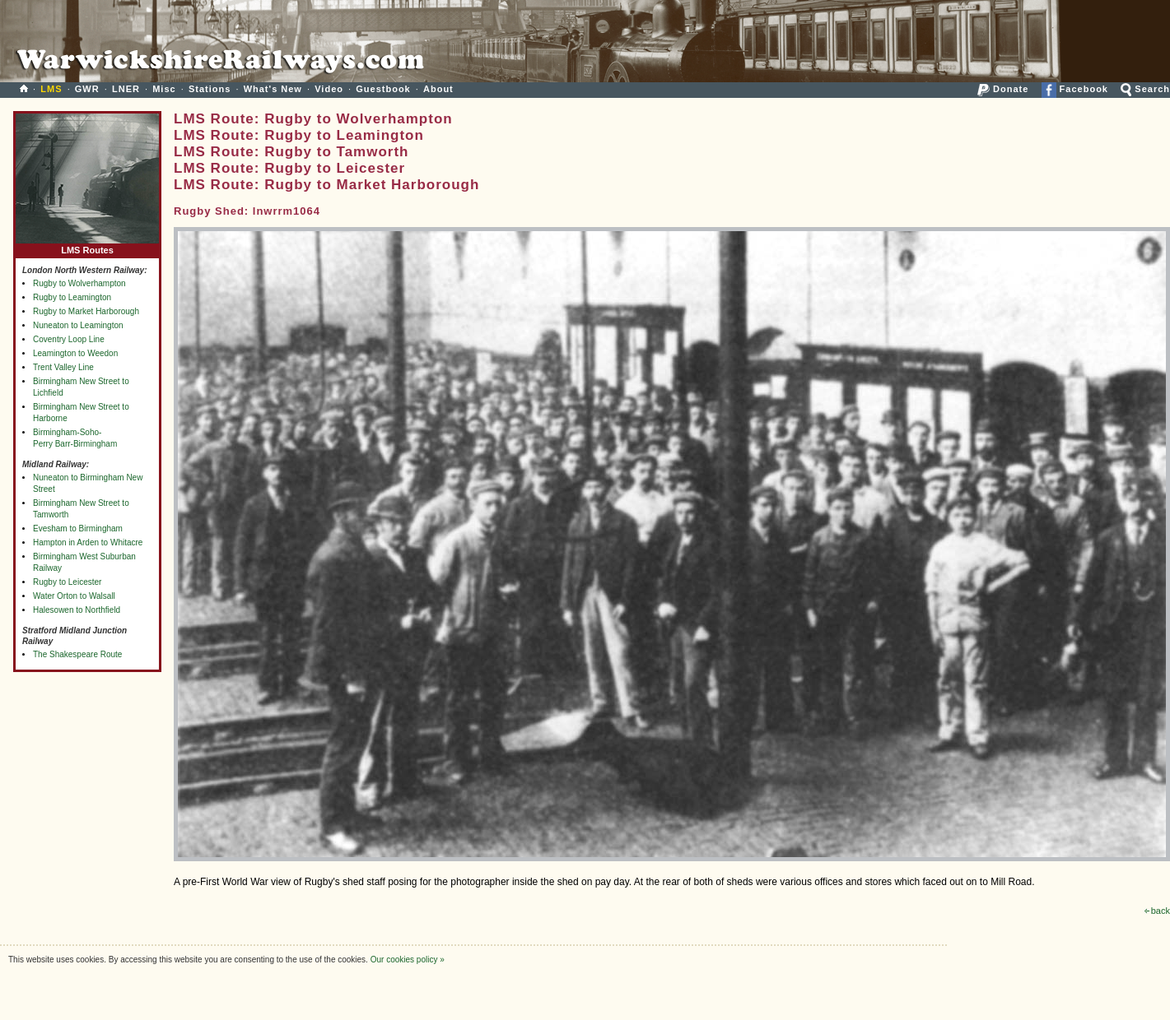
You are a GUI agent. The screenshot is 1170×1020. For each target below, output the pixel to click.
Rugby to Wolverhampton (79, 283)
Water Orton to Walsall (74, 595)
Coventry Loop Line (69, 339)
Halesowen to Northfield (76, 609)
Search (1145, 89)
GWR (87, 89)
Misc (163, 89)
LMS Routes (87, 246)
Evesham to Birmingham (78, 528)
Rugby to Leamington (72, 297)
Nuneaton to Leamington (78, 325)
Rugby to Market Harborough (86, 311)
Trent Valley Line (63, 367)
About (438, 89)
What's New (273, 89)
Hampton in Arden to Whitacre (87, 542)
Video (329, 89)
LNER (126, 89)
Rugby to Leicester (67, 581)
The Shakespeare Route (77, 654)
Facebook (1075, 89)
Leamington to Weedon (75, 353)
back (1157, 911)
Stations (210, 89)
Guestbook (383, 89)
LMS (51, 89)
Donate (1002, 89)
